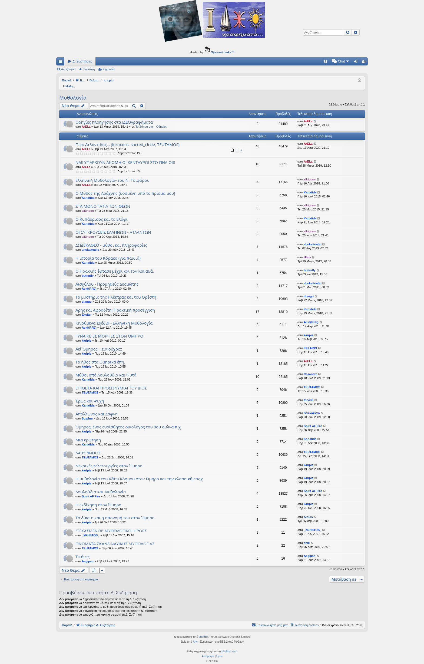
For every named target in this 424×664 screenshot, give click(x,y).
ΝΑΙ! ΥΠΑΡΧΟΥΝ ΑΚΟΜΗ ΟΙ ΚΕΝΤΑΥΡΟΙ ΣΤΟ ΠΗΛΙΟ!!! (125, 156)
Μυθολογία (73, 91)
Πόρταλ (67, 80)
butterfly (88, 270)
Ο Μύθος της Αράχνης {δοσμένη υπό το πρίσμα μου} (125, 187)
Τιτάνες (82, 551)
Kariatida (88, 192)
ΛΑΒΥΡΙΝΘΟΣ (88, 447)
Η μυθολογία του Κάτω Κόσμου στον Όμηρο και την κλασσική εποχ (139, 473)
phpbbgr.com (229, 645)
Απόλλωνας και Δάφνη (96, 408)
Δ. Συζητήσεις (82, 61)
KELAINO (310, 342)
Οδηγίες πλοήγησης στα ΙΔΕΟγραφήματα (114, 116)
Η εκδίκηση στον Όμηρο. (98, 499)
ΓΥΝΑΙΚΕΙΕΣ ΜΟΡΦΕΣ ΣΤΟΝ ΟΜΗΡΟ (109, 330)
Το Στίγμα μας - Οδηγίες (151, 121)
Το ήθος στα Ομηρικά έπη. (100, 356)
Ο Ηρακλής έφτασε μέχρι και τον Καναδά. (114, 265)
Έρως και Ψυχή (89, 395)
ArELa (86, 121)
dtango (87, 296)
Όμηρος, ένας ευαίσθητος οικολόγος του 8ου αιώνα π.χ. (128, 421)
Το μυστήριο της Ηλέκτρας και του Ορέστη (115, 291)
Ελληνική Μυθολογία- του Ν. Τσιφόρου (112, 174)
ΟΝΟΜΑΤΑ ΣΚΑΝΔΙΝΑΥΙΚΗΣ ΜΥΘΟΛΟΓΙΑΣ (114, 538)
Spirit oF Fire (313, 420)
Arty (195, 636)
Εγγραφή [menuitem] (365, 62)
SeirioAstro (312, 407)
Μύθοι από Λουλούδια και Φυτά (105, 369)
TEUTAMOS (90, 386)
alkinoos (310, 173)
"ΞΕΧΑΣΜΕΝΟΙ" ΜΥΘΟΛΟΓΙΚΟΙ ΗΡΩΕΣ (111, 525)
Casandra (310, 368)
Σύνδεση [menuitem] (357, 62)
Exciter (87, 308)
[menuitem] (280, 61)
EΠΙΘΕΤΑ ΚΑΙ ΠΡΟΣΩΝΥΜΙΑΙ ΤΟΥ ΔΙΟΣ (111, 382)
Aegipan (87, 555)
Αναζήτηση (68, 69)
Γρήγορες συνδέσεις (61, 62)
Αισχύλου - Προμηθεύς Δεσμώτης (106, 278)
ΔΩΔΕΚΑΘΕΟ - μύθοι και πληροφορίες (111, 239)
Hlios (307, 251)
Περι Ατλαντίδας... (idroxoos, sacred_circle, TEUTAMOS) (127, 138)
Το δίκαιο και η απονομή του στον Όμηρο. (115, 512)
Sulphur (87, 412)
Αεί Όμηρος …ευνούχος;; (98, 343)
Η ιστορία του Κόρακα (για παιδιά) (108, 252)
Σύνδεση (89, 69)
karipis (86, 334)
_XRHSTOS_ (90, 529)
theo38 (308, 394)
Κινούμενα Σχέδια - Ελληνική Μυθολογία (114, 317)
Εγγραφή (109, 69)
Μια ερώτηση (88, 434)
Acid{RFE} (89, 283)
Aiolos (308, 511)
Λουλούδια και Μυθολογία (100, 486)
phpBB (203, 631)
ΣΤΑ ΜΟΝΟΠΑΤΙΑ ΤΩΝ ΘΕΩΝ (102, 200)
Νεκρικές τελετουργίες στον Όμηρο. (109, 460)
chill (307, 537)
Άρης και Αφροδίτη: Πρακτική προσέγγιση (115, 304)
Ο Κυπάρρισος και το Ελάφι (101, 213)
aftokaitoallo (90, 244)
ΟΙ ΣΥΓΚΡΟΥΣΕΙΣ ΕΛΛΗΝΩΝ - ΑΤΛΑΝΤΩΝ (113, 226)
